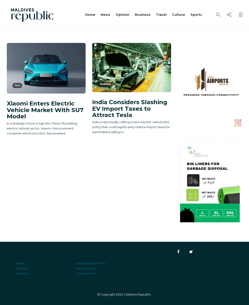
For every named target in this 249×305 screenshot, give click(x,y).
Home (90, 15)
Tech (17, 85)
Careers (22, 268)
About (20, 263)
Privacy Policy (86, 268)
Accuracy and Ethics (91, 263)
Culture (178, 15)
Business (142, 15)
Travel (161, 15)
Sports (196, 15)
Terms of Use (85, 273)
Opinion (122, 15)
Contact (22, 273)
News (105, 15)
